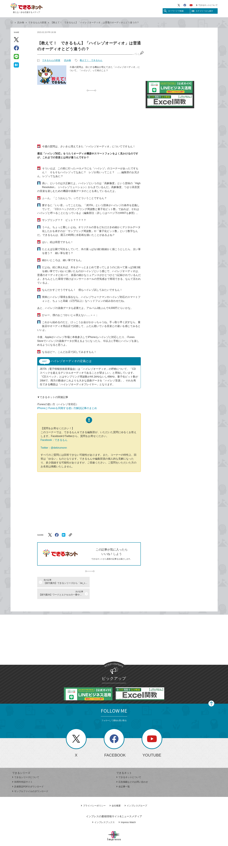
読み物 (20, 22)
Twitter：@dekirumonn (54, 447)
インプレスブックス (103, 810)
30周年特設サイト (22, 770)
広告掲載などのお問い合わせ (132, 770)
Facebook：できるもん (54, 440)
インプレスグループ (136, 794)
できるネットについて (207, 5)
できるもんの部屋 (37, 22)
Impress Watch (127, 810)
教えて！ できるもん (91, 60)
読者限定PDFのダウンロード (28, 775)
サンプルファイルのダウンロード (30, 779)
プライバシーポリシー (93, 794)
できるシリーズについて (25, 765)
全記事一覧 (123, 775)
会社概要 (115, 794)
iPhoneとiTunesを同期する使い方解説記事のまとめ (67, 408)
